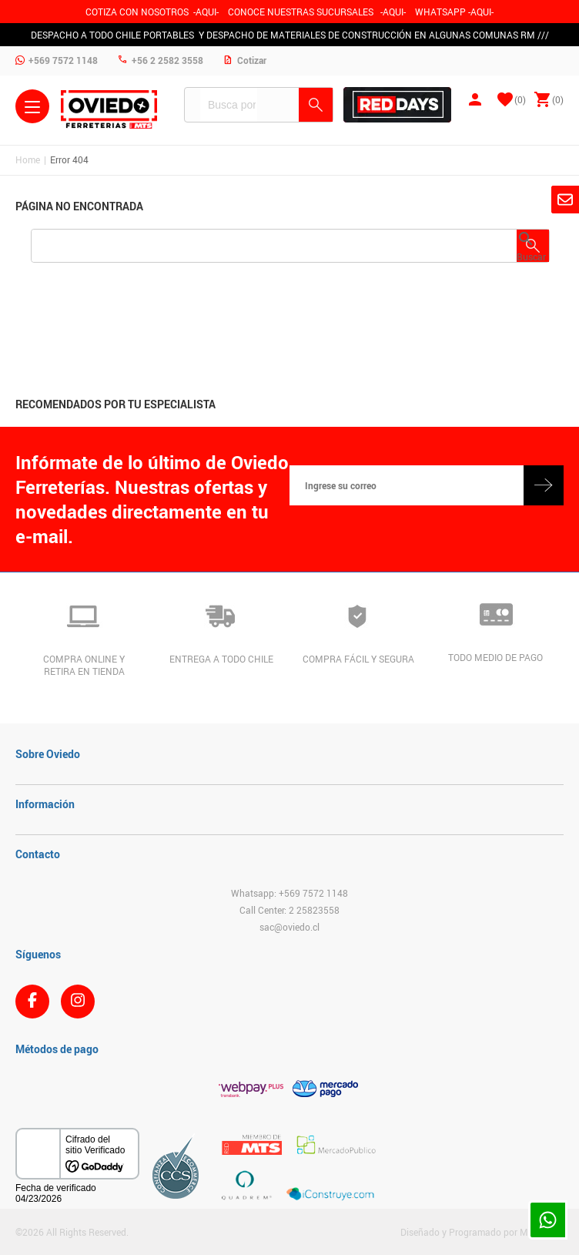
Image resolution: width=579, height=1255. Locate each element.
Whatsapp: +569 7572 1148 (289, 893)
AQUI (393, 11)
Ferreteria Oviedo (109, 109)
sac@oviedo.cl (289, 927)
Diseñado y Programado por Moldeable (482, 1232)
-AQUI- (206, 11)
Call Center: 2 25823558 (289, 910)
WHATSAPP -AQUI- (454, 11)
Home (27, 159)
